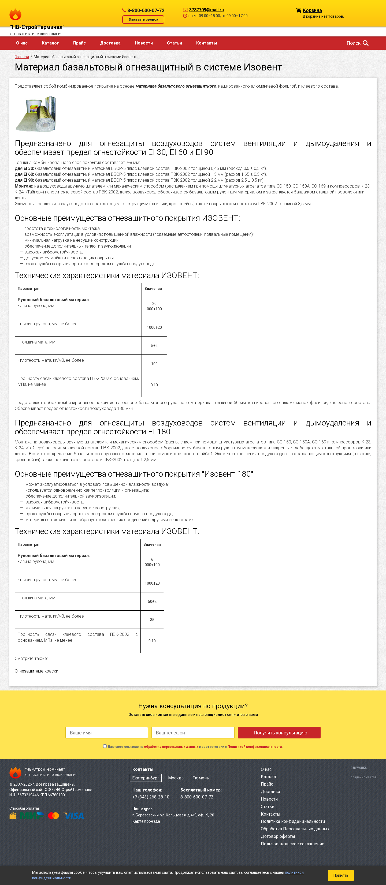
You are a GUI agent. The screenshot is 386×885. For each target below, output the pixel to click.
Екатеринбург (145, 778)
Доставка (110, 43)
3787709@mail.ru (206, 9)
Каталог (50, 43)
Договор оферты (278, 836)
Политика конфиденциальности (293, 821)
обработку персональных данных (171, 747)
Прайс (79, 43)
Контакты (206, 43)
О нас (22, 43)
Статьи (174, 43)
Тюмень (201, 778)
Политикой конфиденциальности (255, 747)
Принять (340, 875)
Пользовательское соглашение (292, 843)
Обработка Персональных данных (295, 828)
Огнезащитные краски (36, 671)
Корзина (312, 10)
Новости (144, 43)
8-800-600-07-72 (145, 10)
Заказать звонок (143, 19)
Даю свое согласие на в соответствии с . (195, 747)
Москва (176, 778)
